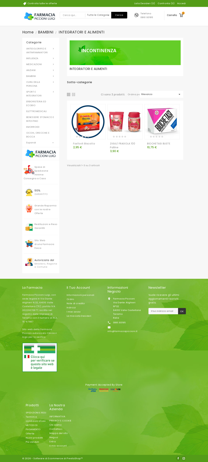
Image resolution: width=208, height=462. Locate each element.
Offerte (30, 433)
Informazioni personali (80, 295)
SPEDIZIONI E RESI (36, 412)
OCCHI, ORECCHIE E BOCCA (38, 134)
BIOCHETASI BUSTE (158, 143)
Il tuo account (78, 288)
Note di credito (76, 303)
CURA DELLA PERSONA (40, 84)
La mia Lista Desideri (79, 316)
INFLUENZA (40, 58)
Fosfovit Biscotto (84, 143)
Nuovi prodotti (34, 437)
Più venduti (32, 442)
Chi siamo (55, 425)
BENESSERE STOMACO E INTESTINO (40, 119)
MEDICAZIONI (40, 64)
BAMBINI (40, 76)
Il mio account (58, 445)
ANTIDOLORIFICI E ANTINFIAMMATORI (40, 50)
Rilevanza (161, 94)
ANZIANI (40, 70)
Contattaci (55, 429)
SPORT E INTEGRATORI (40, 93)
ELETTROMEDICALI (36, 111)
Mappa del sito (58, 433)
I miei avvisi (74, 311)
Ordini (70, 299)
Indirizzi (71, 307)
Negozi (53, 437)
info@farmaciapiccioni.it (123, 331)
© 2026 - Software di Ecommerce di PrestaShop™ (52, 458)
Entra (52, 441)
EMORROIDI (33, 127)
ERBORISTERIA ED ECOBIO (36, 103)
